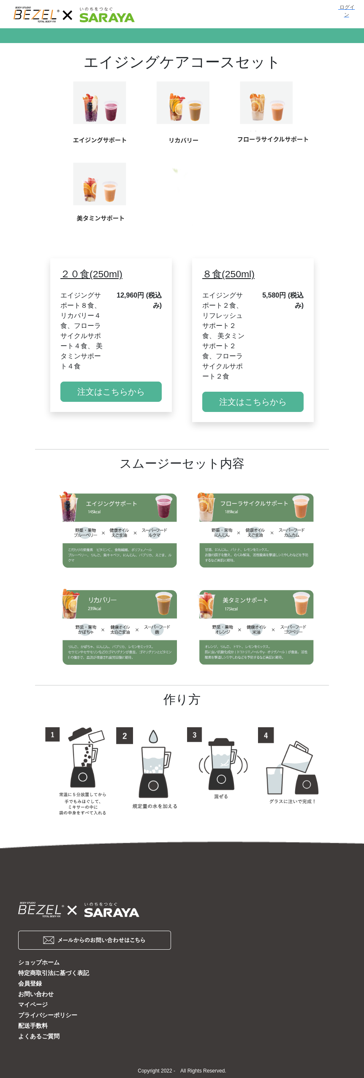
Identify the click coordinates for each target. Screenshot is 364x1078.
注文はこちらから (111, 391)
